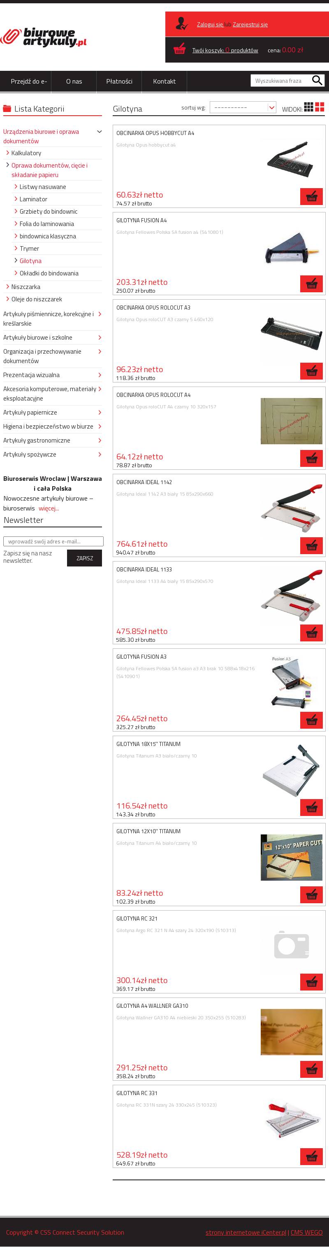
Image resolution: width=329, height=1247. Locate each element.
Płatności (119, 81)
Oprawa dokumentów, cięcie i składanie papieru (50, 170)
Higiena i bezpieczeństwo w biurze (48, 426)
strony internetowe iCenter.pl (246, 1232)
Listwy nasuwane (43, 186)
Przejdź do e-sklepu (29, 91)
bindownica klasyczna (48, 236)
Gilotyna (31, 261)
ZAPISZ (84, 558)
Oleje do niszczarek (37, 299)
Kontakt (164, 81)
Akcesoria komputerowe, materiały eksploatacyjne (49, 393)
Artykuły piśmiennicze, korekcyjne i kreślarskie (48, 318)
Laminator (33, 199)
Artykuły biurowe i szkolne (37, 337)
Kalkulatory (26, 153)
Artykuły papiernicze (30, 412)
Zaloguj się (210, 24)
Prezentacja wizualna (31, 375)
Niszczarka (26, 286)
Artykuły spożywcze (29, 454)
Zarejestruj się (250, 24)
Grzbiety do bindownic (48, 211)
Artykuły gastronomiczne (36, 440)
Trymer (29, 248)
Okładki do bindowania (49, 273)
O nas (74, 81)
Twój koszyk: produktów (225, 50)
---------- (230, 106)
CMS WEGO (307, 1232)
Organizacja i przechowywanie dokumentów (42, 356)
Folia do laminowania (47, 223)
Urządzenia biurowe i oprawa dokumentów (41, 136)
